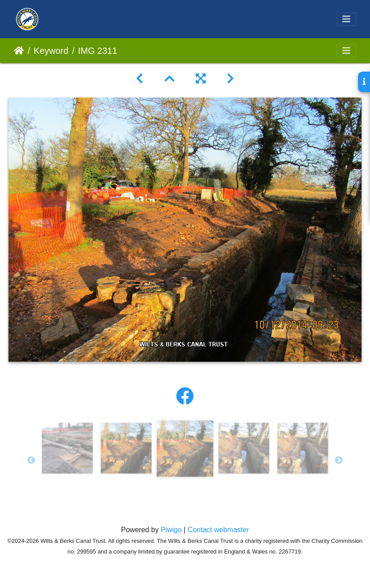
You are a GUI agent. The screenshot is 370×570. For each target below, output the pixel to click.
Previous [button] (31, 460)
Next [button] (338, 460)
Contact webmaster (218, 530)
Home (19, 50)
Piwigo (170, 530)
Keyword (51, 51)
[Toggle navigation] (346, 19)
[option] (67, 448)
